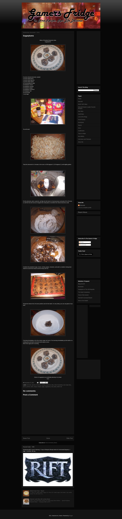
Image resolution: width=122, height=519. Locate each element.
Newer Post (26, 438)
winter (54, 386)
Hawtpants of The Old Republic (86, 289)
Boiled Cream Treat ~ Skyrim (37, 491)
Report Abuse (82, 212)
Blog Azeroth (81, 284)
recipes (39, 386)
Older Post (69, 438)
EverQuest (81, 122)
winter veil (59, 386)
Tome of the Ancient (83, 295)
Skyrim (80, 125)
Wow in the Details (83, 300)
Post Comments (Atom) (51, 442)
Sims (79, 128)
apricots (34, 385)
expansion (48, 385)
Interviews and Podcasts (84, 139)
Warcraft (80, 101)
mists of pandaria (58, 385)
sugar (43, 386)
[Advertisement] (88, 57)
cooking (43, 385)
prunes (28, 386)
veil (52, 386)
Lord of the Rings (82, 116)
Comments (82, 245)
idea (53, 385)
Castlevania (81, 130)
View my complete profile (84, 207)
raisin (32, 386)
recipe (35, 386)
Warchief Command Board (85, 297)
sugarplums (48, 386)
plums (24, 386)
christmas (38, 385)
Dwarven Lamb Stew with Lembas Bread (40, 499)
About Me (80, 142)
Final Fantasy (81, 119)
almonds (29, 385)
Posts (81, 242)
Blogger (71, 515)
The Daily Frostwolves (84, 292)
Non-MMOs (81, 136)
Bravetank (80, 286)
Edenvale (82, 205)
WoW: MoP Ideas (82, 104)
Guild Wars (81, 114)
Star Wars (80, 111)
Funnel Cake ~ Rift (28, 447)
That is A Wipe (82, 133)
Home (48, 438)
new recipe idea (67, 385)
